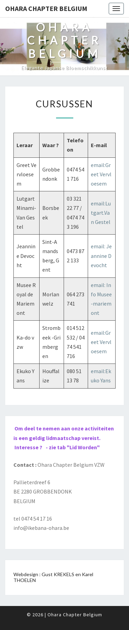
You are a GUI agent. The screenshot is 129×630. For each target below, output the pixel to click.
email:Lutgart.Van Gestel (101, 212)
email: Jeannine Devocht (101, 255)
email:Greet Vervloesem (101, 174)
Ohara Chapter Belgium (46, 8)
